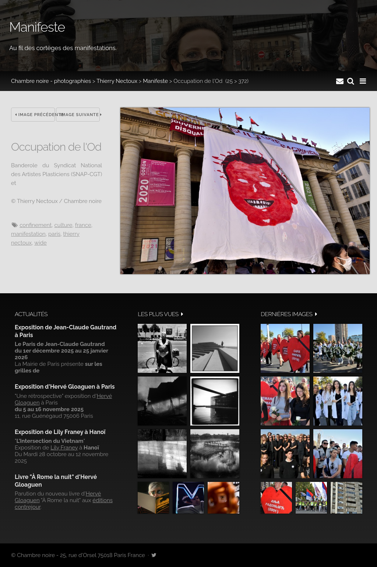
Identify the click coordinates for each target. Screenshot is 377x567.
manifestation (28, 234)
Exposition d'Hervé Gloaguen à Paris (65, 386)
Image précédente (35, 114)
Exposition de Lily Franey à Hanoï (60, 431)
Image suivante (80, 114)
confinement (36, 225)
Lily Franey (64, 447)
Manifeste (155, 81)
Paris (54, 234)
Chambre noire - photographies (51, 81)
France (83, 225)
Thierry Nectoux (116, 81)
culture (63, 225)
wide (40, 242)
